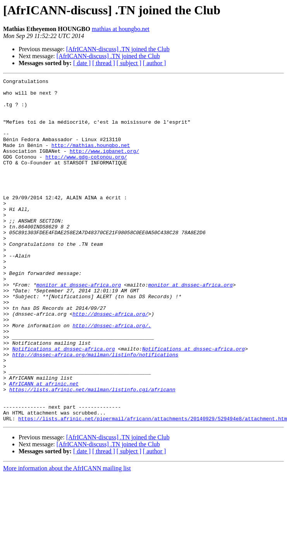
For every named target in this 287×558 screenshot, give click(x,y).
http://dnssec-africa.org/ (110, 361)
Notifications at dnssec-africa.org (63, 403)
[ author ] (154, 63)
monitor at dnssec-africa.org (78, 326)
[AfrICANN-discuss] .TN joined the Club (118, 49)
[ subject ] (129, 63)
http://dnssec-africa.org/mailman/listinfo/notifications (95, 410)
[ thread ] (103, 63)
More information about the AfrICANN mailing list (67, 537)
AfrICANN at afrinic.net (44, 445)
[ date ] (82, 63)
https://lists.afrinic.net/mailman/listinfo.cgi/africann (92, 452)
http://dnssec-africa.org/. (111, 375)
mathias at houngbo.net (121, 29)
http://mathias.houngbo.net (91, 158)
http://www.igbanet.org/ (104, 165)
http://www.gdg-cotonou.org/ (86, 172)
